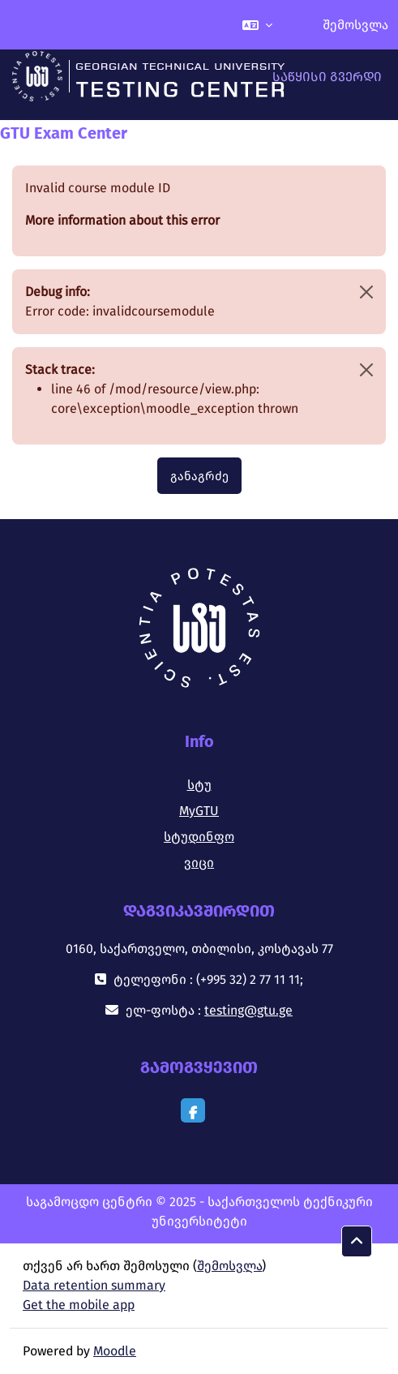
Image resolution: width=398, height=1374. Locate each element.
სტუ (199, 784)
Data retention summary (94, 1285)
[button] (257, 24)
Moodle (114, 1351)
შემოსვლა (355, 24)
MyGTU (199, 810)
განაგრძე (199, 476)
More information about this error (122, 220)
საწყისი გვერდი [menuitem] (327, 76)
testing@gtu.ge (248, 1010)
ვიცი (199, 862)
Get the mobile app (79, 1304)
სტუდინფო (199, 836)
